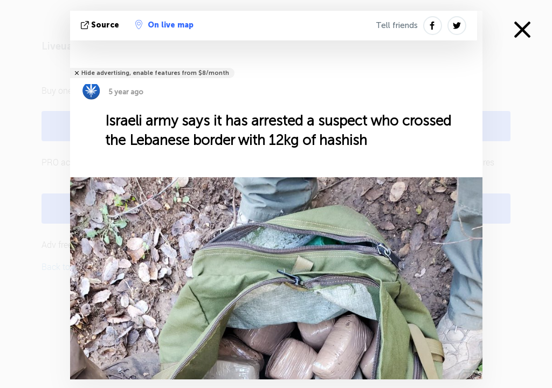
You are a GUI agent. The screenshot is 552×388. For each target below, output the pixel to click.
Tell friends (397, 25)
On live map (164, 25)
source (101, 25)
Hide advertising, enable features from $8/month (155, 73)
